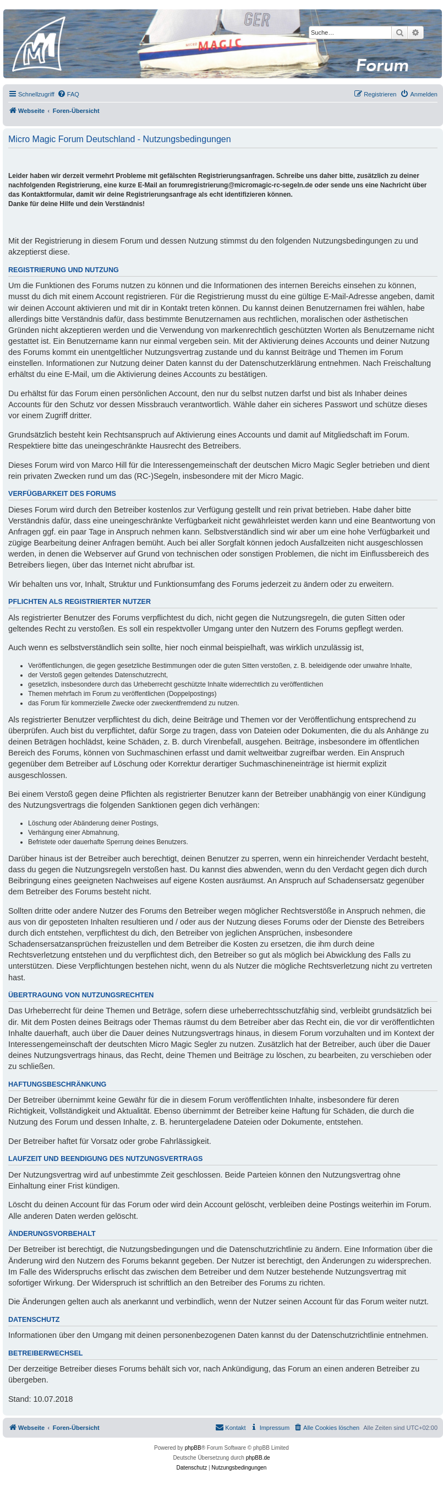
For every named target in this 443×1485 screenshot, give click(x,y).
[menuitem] (68, 94)
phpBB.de (258, 1458)
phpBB (193, 1448)
